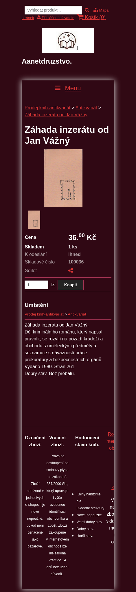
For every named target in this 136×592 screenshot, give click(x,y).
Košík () (91, 17)
